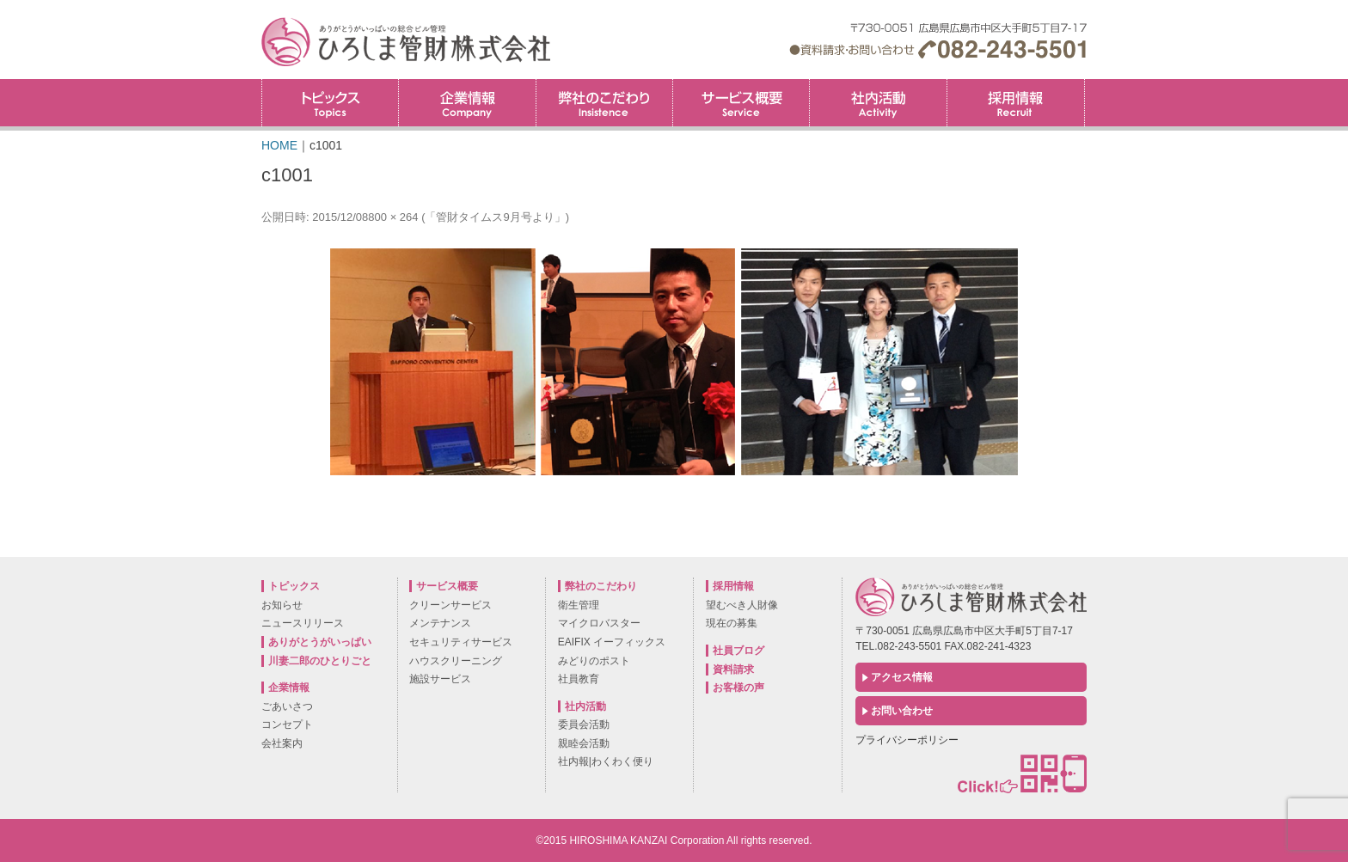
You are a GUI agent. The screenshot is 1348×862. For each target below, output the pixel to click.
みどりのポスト (594, 661)
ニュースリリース (302, 623)
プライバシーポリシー (907, 740)
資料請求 (733, 669)
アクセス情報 (902, 677)
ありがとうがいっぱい (319, 642)
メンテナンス (440, 623)
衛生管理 (578, 605)
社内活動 (878, 102)
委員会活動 (584, 724)
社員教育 (578, 679)
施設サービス (440, 679)
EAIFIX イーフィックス (611, 642)
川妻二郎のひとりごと (319, 661)
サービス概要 (741, 102)
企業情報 (467, 102)
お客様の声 (738, 688)
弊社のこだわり (604, 102)
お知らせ (282, 605)
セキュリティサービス (460, 642)
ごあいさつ (287, 706)
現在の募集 (731, 623)
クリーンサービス (450, 605)
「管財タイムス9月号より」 (495, 217)
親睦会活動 (584, 743)
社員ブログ (738, 651)
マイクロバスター (599, 623)
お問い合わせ (902, 711)
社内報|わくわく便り (605, 761)
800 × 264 (393, 217)
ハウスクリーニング (455, 661)
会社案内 (282, 743)
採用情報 (1084, 84)
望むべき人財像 (742, 605)
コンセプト (287, 724)
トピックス (330, 102)
